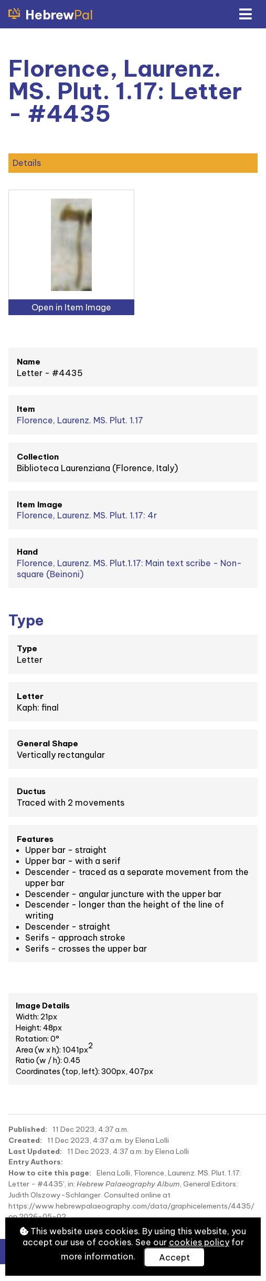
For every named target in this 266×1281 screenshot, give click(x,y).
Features (35, 839)
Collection (38, 457)
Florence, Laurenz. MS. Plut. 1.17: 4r (87, 515)
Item (26, 409)
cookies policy (199, 1242)
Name (28, 362)
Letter (30, 696)
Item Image (39, 504)
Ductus (31, 791)
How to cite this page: (49, 1173)
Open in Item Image (71, 307)
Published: (27, 1129)
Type (27, 648)
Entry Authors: (35, 1162)
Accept (174, 1257)
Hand (27, 552)
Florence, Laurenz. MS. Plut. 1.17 (80, 420)
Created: (25, 1140)
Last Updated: (35, 1151)
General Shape (47, 743)
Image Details (43, 1006)
